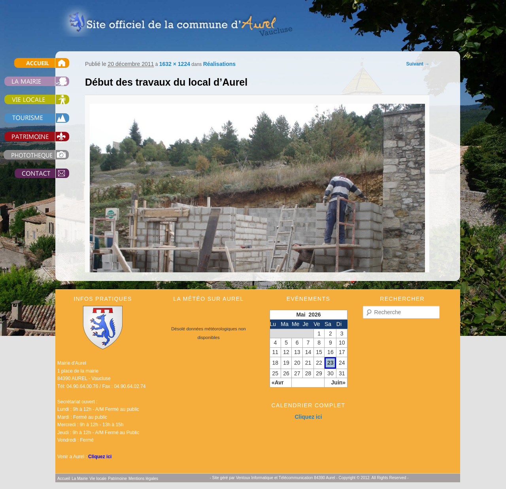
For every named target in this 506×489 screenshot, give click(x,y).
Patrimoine (117, 478)
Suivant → (418, 64)
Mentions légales (143, 478)
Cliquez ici (99, 456)
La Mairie (80, 478)
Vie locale (97, 478)
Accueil (63, 478)
